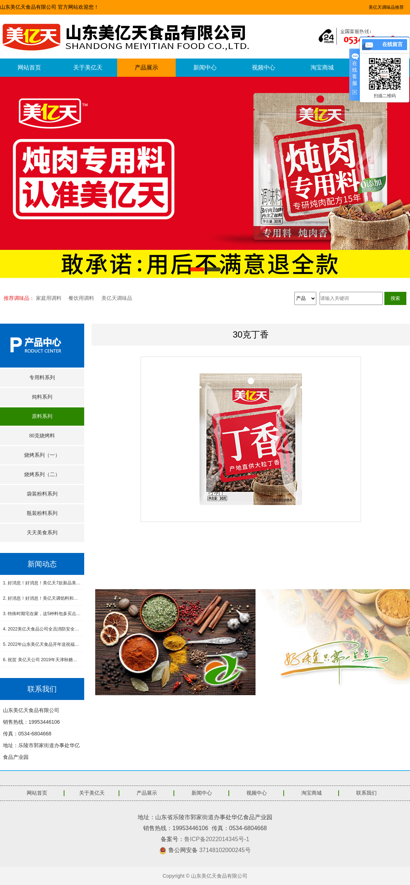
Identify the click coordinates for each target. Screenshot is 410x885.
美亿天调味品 (116, 298)
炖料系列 (42, 397)
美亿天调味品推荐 (386, 7)
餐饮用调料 (81, 298)
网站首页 (29, 67)
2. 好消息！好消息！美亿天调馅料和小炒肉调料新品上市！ (42, 598)
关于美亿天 (87, 67)
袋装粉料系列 (42, 494)
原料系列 (42, 416)
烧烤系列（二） (42, 474)
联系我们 (366, 793)
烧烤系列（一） (42, 455)
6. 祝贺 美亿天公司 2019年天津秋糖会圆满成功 (42, 659)
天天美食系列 (42, 532)
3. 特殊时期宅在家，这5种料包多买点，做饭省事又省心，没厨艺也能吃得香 (42, 613)
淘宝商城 (322, 67)
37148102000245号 (225, 850)
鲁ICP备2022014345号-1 (216, 839)
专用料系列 (42, 377)
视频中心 (263, 67)
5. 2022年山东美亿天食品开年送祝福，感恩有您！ (42, 644)
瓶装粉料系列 (42, 513)
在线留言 (392, 44)
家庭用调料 (48, 298)
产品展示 (146, 67)
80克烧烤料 (42, 435)
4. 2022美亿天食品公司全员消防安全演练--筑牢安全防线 (42, 629)
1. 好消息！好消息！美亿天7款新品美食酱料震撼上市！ (42, 582)
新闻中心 (205, 67)
